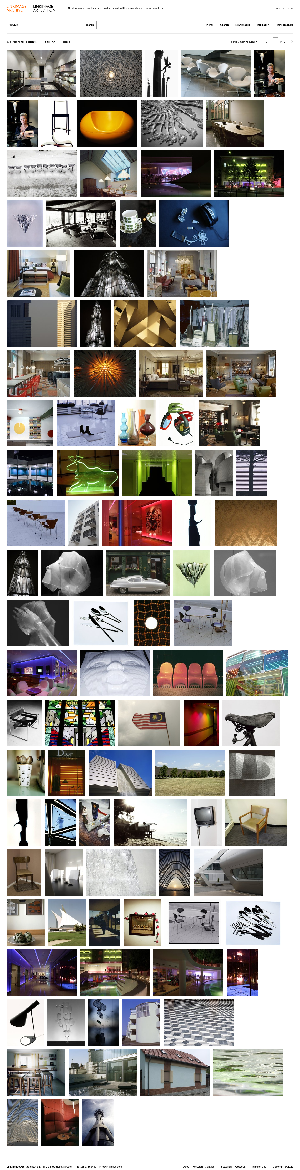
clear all (67, 41)
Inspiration (263, 24)
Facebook (240, 1166)
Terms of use (259, 1166)
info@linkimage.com (110, 1166)
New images (242, 24)
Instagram (226, 1166)
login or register (284, 8)
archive (16, 9)
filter (47, 41)
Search (224, 24)
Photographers (284, 24)
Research (197, 1166)
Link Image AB (15, 1166)
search (90, 24)
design (30, 41)
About (186, 1166)
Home (210, 24)
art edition (44, 9)
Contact (209, 1166)
